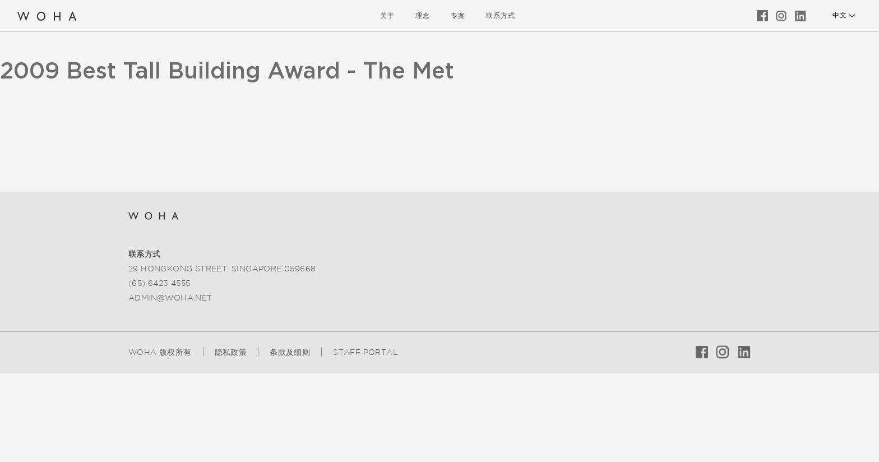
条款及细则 (290, 352)
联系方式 (500, 15)
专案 (458, 15)
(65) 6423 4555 (159, 283)
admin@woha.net (170, 297)
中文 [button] (839, 15)
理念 (422, 15)
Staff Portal (365, 352)
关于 (387, 15)
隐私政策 (231, 352)
